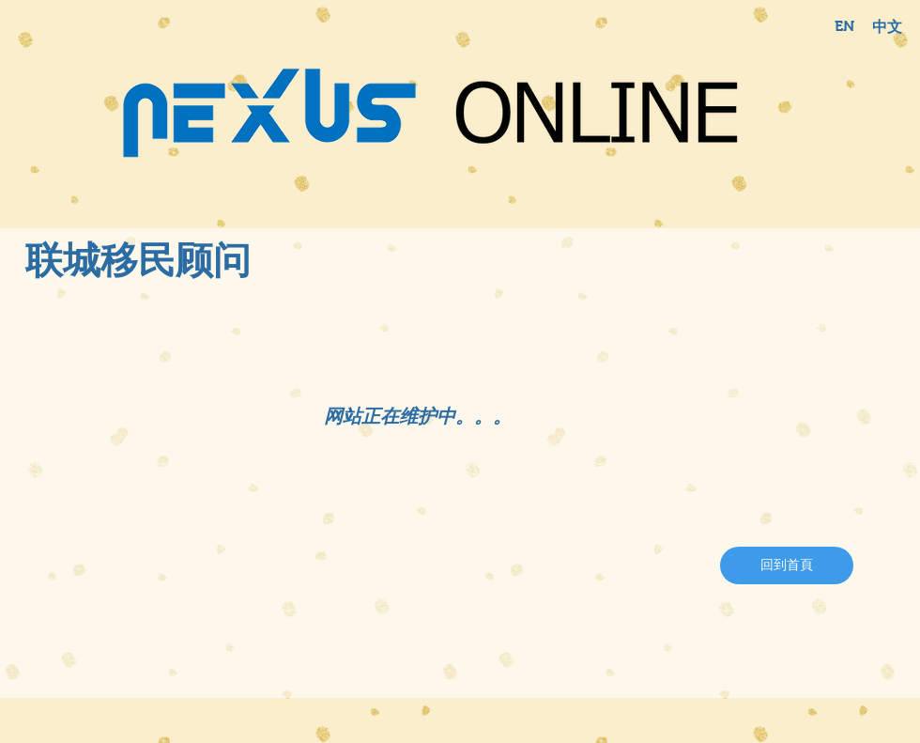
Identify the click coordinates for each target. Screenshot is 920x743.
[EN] (844, 26)
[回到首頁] (786, 565)
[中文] (887, 27)
